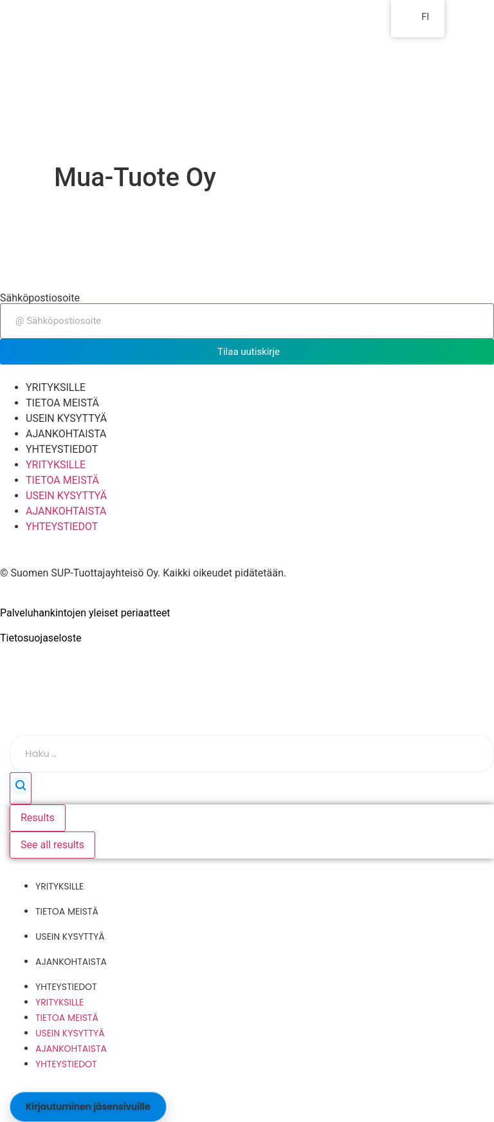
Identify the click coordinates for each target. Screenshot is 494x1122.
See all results (52, 845)
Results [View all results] (38, 818)
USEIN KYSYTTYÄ (66, 418)
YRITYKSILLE (56, 387)
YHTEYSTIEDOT (62, 449)
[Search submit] (21, 788)
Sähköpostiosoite (40, 298)
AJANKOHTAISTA (66, 434)
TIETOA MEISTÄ (62, 403)
